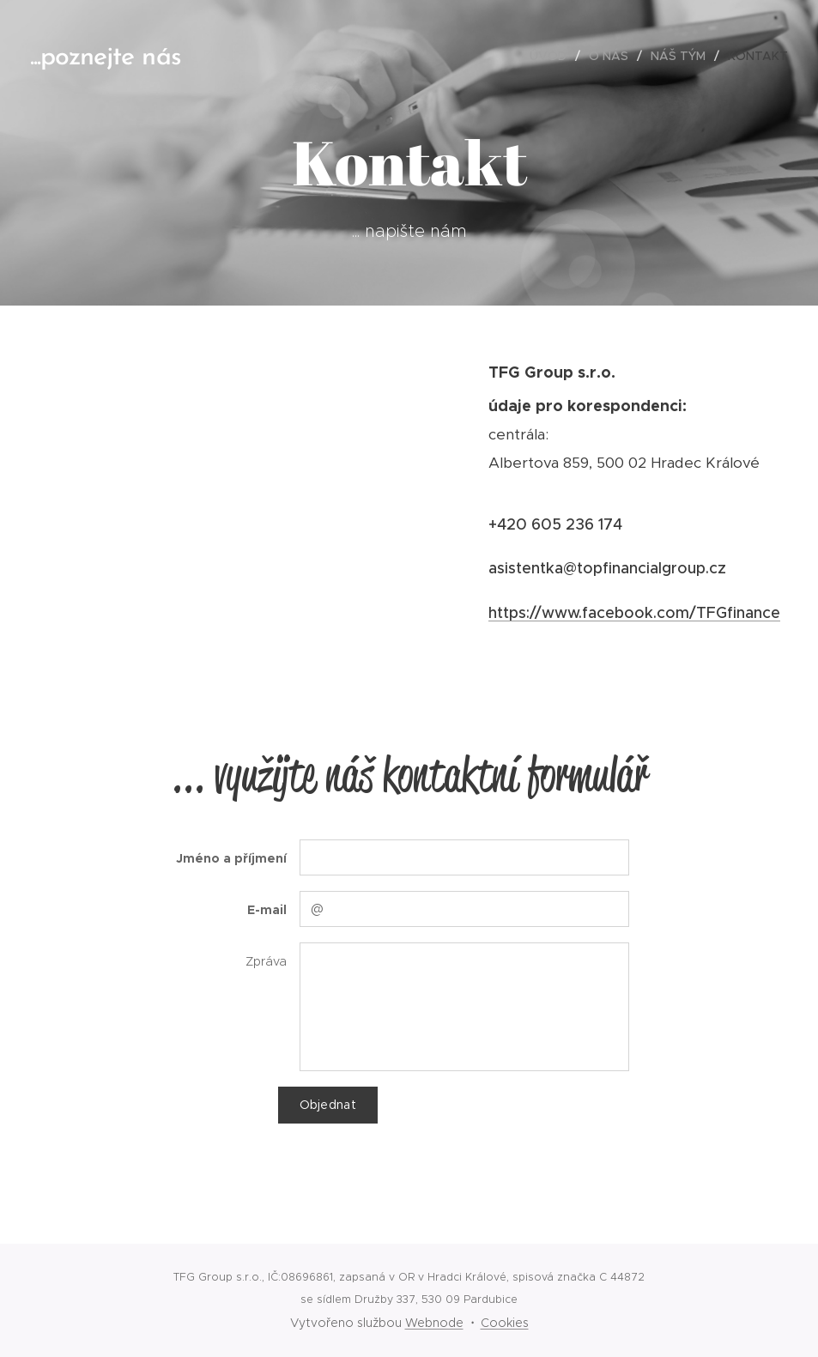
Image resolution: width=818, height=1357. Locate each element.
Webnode (434, 1322)
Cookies (505, 1322)
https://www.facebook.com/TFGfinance (634, 612)
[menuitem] (552, 55)
